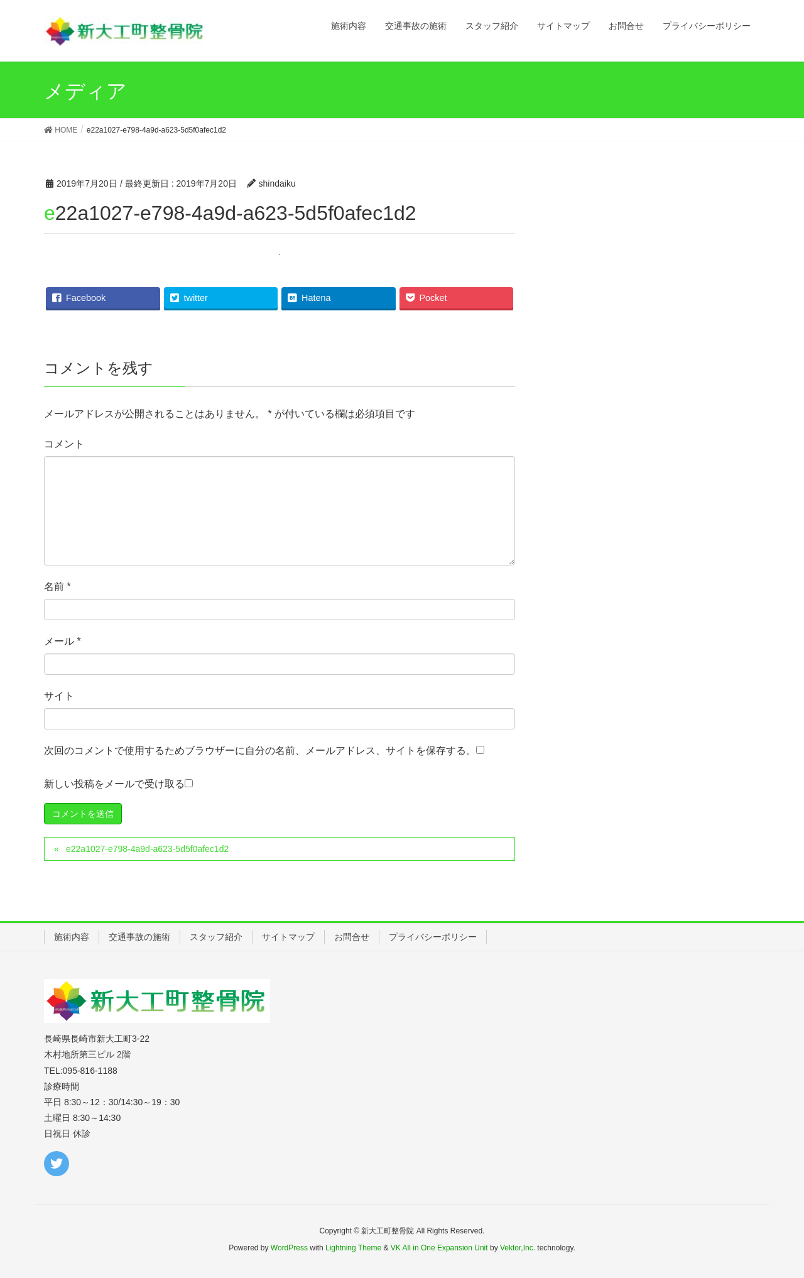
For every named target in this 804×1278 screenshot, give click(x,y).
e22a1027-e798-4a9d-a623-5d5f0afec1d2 (147, 849)
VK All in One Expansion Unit (439, 1247)
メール (62, 641)
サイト (59, 696)
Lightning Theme (353, 1247)
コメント (64, 444)
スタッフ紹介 (216, 937)
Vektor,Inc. (517, 1247)
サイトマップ (288, 937)
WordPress (289, 1247)
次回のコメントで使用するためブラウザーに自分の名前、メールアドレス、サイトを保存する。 (260, 750)
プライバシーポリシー (433, 937)
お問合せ (351, 937)
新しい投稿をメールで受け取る (114, 783)
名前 (57, 586)
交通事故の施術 (139, 937)
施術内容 (71, 937)
